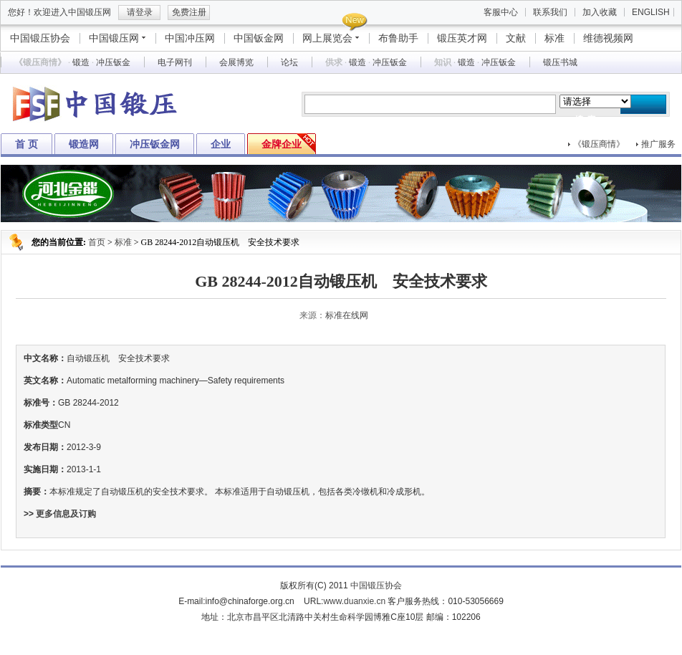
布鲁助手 (398, 38)
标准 (554, 38)
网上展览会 (327, 38)
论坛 (289, 62)
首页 (96, 242)
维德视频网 (608, 38)
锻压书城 (560, 62)
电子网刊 (175, 62)
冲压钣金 (113, 62)
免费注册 (189, 12)
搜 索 (585, 120)
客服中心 (501, 12)
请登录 (140, 12)
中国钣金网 (259, 38)
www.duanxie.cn (354, 601)
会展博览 (236, 62)
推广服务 (658, 144)
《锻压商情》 (599, 144)
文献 (516, 38)
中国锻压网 (114, 38)
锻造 (81, 62)
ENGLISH (651, 12)
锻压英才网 (462, 38)
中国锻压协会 (40, 38)
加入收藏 (599, 12)
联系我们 (550, 12)
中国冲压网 (190, 38)
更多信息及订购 (66, 514)
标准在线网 (346, 315)
